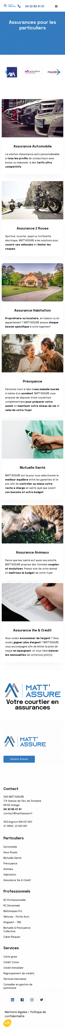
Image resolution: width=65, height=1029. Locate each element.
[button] (56, 6)
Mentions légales (16, 1012)
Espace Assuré (19, 759)
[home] (11, 6)
